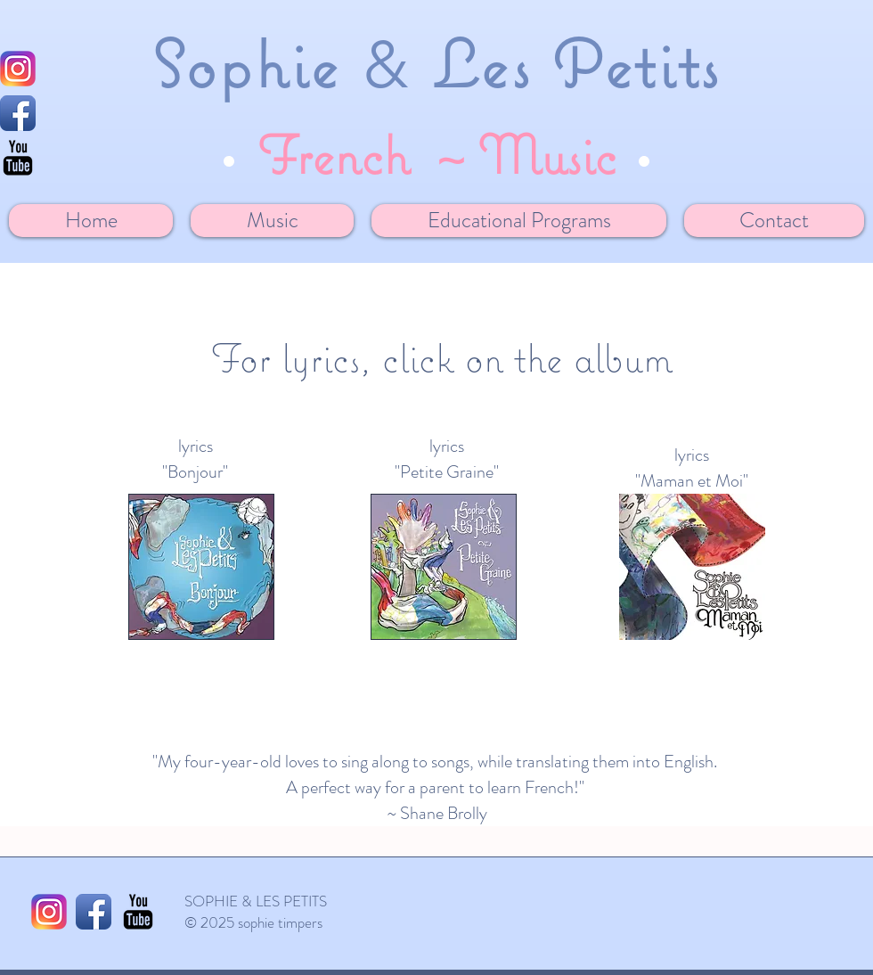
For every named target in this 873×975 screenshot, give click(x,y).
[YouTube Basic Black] (138, 912)
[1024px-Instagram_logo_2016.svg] (18, 68)
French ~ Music (436, 154)
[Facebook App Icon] (18, 113)
